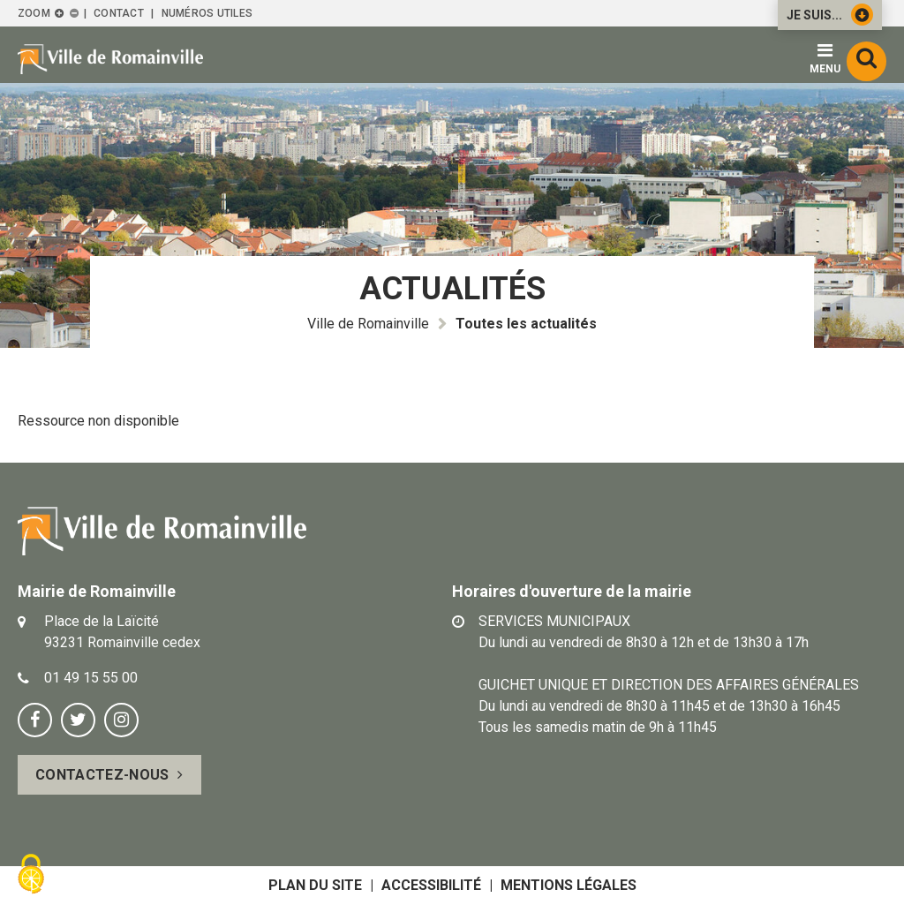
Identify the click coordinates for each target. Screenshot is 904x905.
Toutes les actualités (526, 323)
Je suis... (830, 15)
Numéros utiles (207, 13)
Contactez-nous (102, 774)
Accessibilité (431, 885)
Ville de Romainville (368, 323)
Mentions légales (569, 885)
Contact (119, 13)
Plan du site (315, 885)
